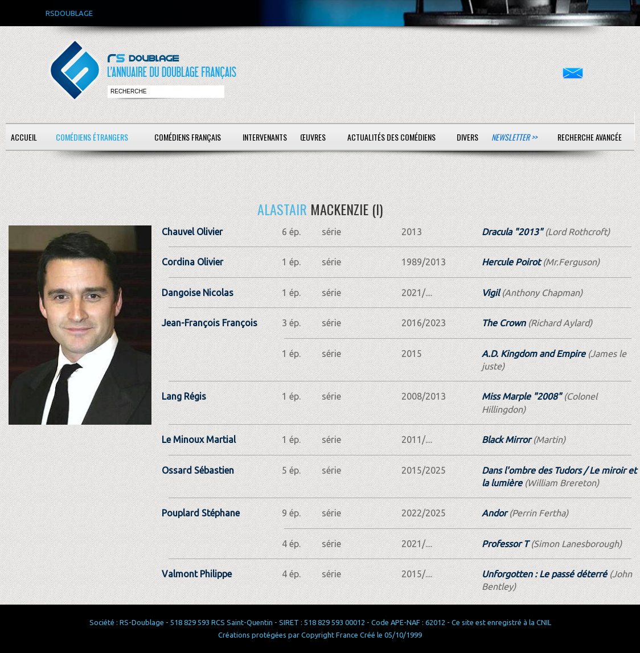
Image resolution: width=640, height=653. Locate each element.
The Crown (504, 323)
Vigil (490, 293)
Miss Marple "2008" (521, 396)
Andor (494, 513)
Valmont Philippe (197, 574)
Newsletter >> (514, 137)
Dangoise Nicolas (197, 293)
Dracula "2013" (512, 232)
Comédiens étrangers (92, 137)
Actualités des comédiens (391, 137)
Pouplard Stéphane (201, 513)
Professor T (505, 544)
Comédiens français (187, 137)
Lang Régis (184, 396)
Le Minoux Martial (199, 439)
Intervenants (265, 137)
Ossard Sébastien (198, 470)
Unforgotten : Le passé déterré (544, 574)
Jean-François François (209, 323)
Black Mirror (506, 439)
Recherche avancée (589, 137)
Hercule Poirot (511, 262)
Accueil (24, 137)
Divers (467, 137)
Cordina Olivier (192, 262)
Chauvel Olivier (192, 232)
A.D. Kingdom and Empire (533, 353)
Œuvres (313, 137)
